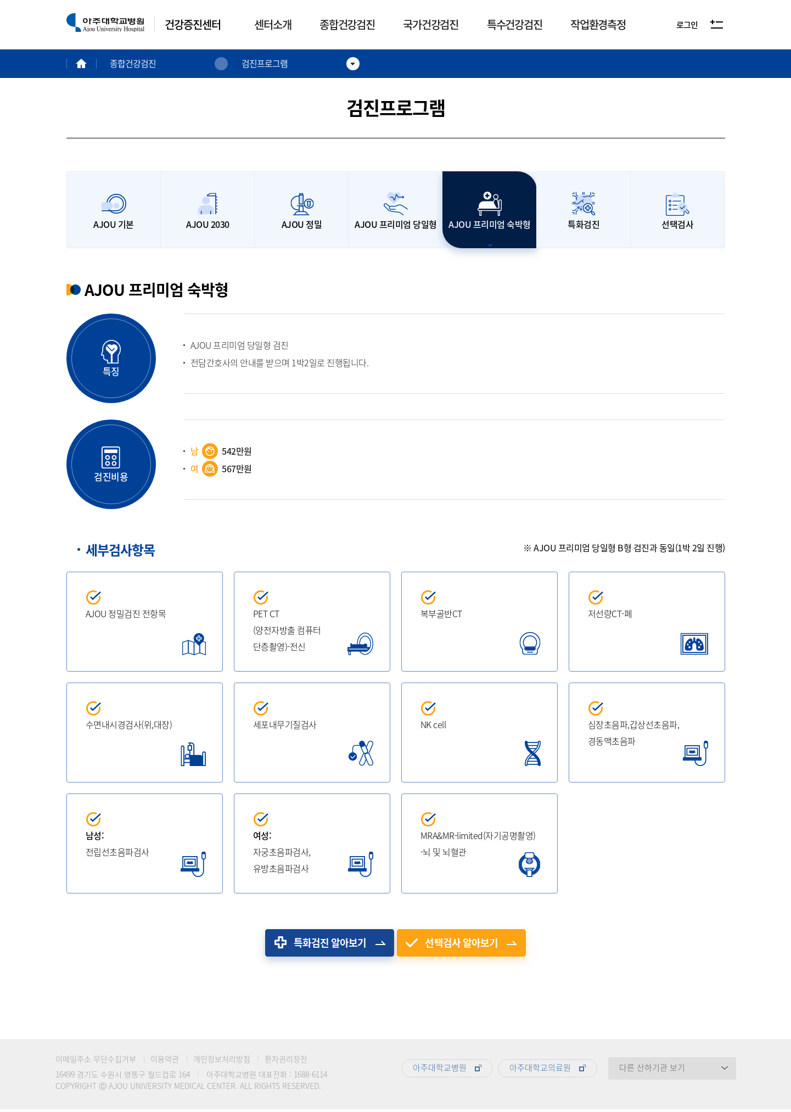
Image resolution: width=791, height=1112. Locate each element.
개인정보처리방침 (221, 1061)
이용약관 (164, 1061)
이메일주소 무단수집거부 (95, 1061)
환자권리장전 (286, 1061)
